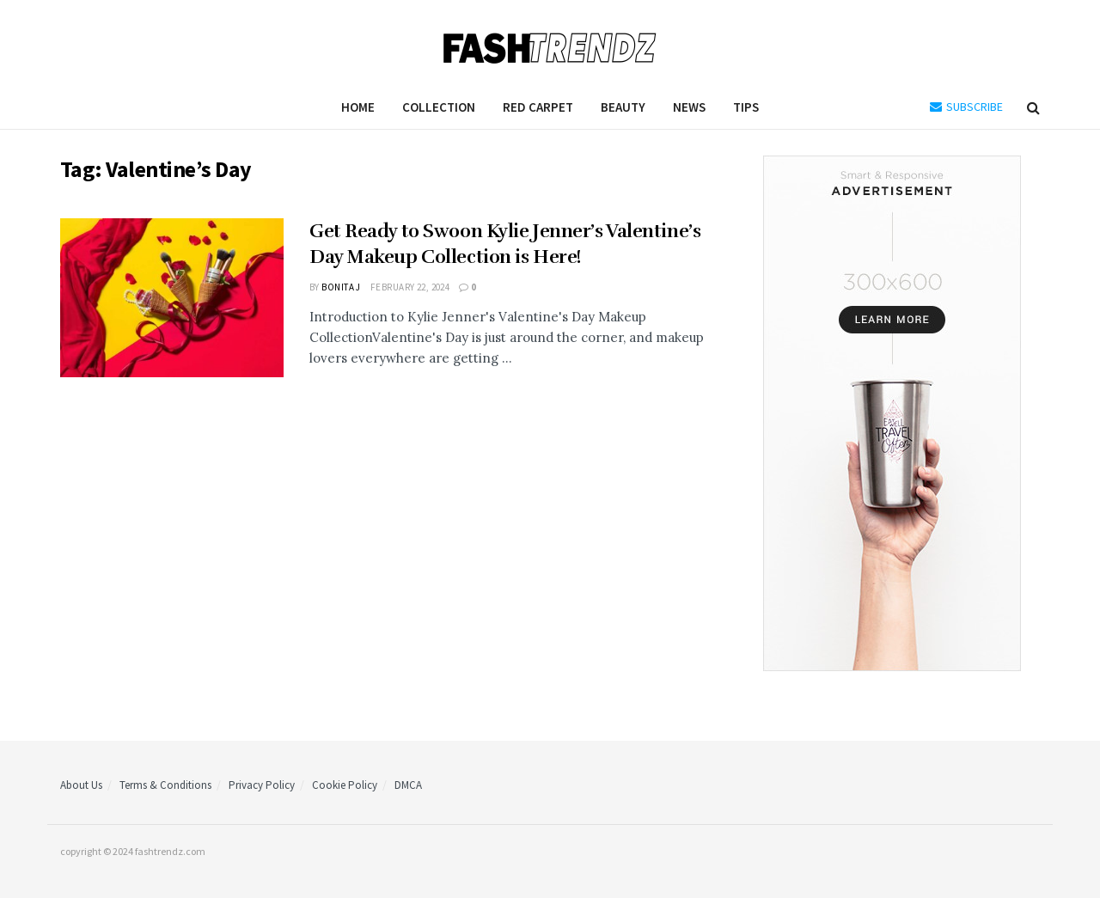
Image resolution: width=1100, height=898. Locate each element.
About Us (81, 785)
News (689, 107)
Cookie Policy (344, 785)
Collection (438, 107)
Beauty (623, 107)
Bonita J (341, 287)
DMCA (408, 785)
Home (358, 107)
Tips (746, 107)
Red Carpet (538, 107)
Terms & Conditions (165, 785)
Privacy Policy (262, 785)
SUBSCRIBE (966, 106)
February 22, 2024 (409, 287)
